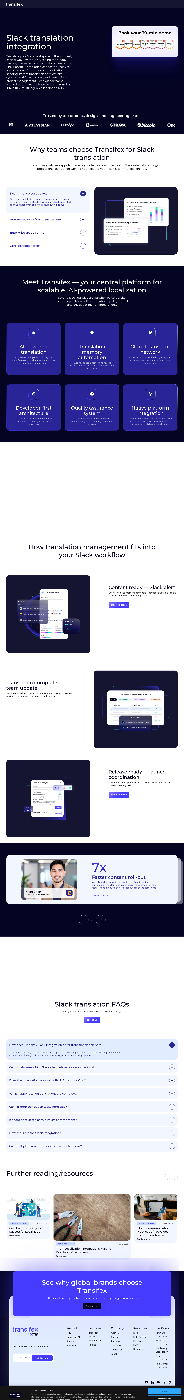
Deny (164, 1393)
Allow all (164, 1379)
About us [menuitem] (116, 1333)
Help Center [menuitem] (139, 1337)
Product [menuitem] (71, 1328)
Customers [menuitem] (117, 1345)
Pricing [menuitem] (70, 1341)
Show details (123, 1395)
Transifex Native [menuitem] (93, 1335)
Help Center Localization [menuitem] (161, 1366)
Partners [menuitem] (115, 1341)
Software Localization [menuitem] (161, 1335)
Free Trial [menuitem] (71, 1345)
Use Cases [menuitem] (162, 1328)
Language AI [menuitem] (73, 1337)
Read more (16, 1236)
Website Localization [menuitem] (161, 1342)
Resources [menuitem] (140, 1328)
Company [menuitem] (117, 1328)
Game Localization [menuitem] (161, 1358)
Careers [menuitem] (115, 1337)
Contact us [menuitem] (116, 1349)
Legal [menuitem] (114, 1354)
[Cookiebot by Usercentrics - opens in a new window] (15, 1395)
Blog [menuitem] (135, 1333)
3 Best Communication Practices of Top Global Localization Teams (153, 1231)
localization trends (19, 1223)
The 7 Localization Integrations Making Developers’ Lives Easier (83, 1250)
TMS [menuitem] (68, 1333)
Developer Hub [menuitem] (138, 1343)
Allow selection (164, 1386)
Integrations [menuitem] (95, 1340)
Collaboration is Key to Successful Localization (25, 1229)
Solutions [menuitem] (95, 1328)
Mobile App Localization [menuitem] (161, 1350)
